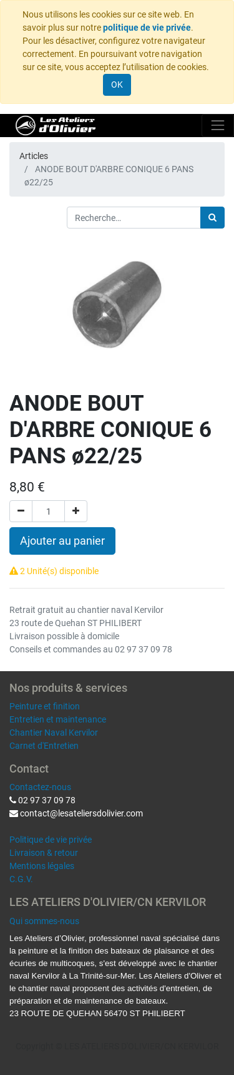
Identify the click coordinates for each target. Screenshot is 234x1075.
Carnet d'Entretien (44, 746)
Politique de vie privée (50, 840)
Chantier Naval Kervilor (53, 733)
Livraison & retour (43, 853)
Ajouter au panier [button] (62, 541)
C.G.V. (21, 879)
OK (117, 85)
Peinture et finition (44, 706)
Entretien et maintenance (57, 719)
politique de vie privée (147, 28)
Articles (33, 156)
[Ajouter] (75, 511)
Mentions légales (41, 866)
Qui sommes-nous (44, 921)
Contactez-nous (40, 787)
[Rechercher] (212, 218)
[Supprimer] (20, 511)
